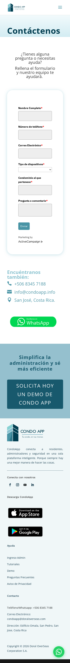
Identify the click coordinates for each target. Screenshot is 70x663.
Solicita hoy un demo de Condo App (35, 394)
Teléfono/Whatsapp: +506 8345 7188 (29, 607)
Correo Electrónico (30, 145)
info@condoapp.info (34, 292)
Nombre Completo (30, 108)
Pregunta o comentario (33, 200)
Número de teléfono (31, 126)
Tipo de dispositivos (31, 164)
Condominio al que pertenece (29, 180)
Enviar (24, 226)
